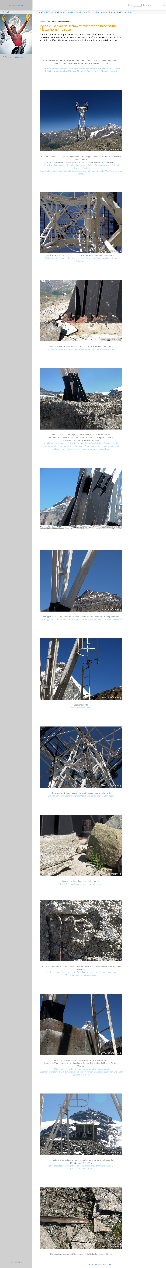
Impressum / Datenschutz (99, 1264)
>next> (43, 22)
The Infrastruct (49, 12)
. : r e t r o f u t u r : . (16, 5)
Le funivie (89, 12)
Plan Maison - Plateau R (107, 12)
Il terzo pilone (126, 12)
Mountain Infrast (66, 12)
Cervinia (80, 12)
